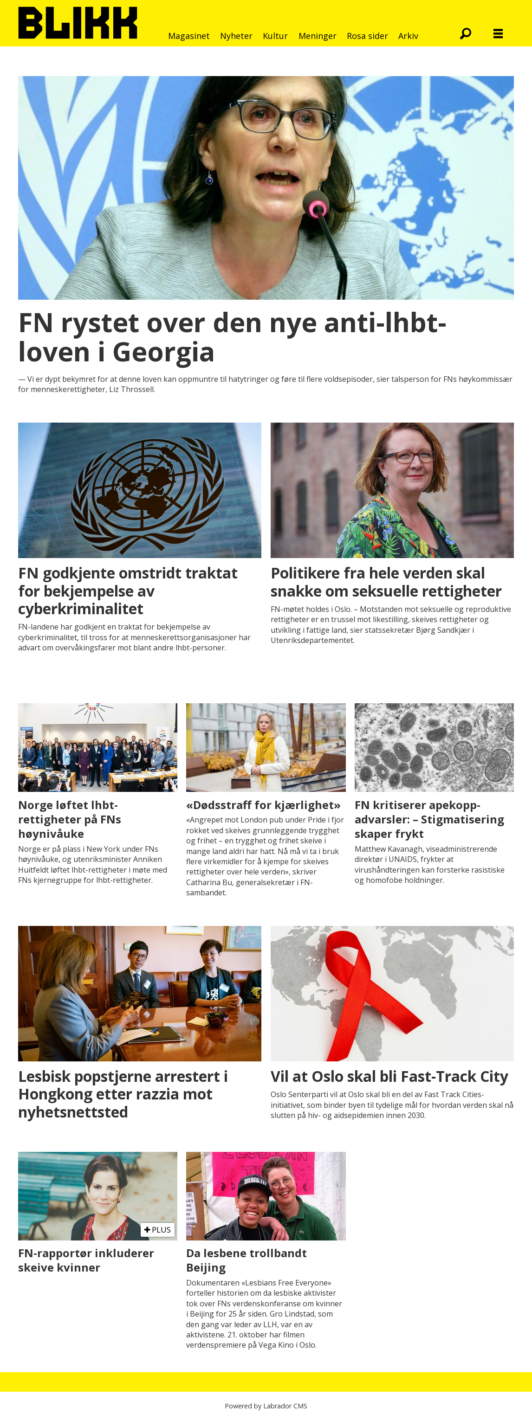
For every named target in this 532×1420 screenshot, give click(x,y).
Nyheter (236, 35)
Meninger (317, 35)
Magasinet (189, 35)
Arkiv (408, 35)
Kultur (275, 35)
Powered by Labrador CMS (266, 1405)
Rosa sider (367, 35)
